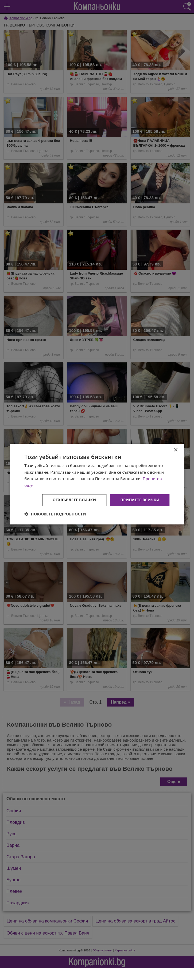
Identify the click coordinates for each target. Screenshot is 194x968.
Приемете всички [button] (139, 499)
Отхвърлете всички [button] (74, 499)
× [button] (176, 450)
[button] (55, 513)
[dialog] (97, 484)
